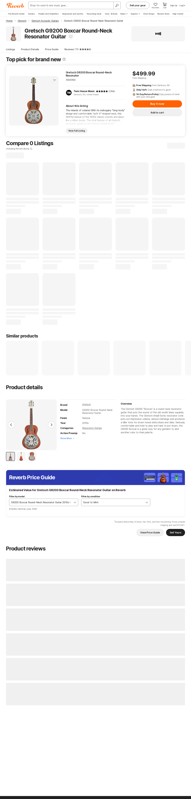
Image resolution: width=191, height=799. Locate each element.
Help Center (178, 14)
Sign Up (173, 5)
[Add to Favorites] (71, 37)
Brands (114, 14)
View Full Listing (76, 130)
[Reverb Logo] (15, 5)
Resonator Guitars (92, 428)
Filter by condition (90, 496)
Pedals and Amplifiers (48, 14)
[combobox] (40, 502)
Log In (182, 5)
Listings (10, 49)
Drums (108, 14)
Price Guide (51, 49)
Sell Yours (175, 532)
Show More (66, 438)
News (124, 14)
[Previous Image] (11, 425)
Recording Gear (94, 14)
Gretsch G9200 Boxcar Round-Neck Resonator (89, 74)
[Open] (75, 502)
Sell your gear (138, 5)
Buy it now (157, 104)
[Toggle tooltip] (64, 59)
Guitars (31, 14)
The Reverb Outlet (16, 14)
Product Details (30, 49)
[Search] (117, 5)
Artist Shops (148, 14)
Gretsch (86, 404)
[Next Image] (51, 425)
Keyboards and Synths (72, 14)
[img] (102, 91)
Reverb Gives (163, 14)
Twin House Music (84, 91)
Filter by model (17, 496)
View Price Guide (150, 532)
